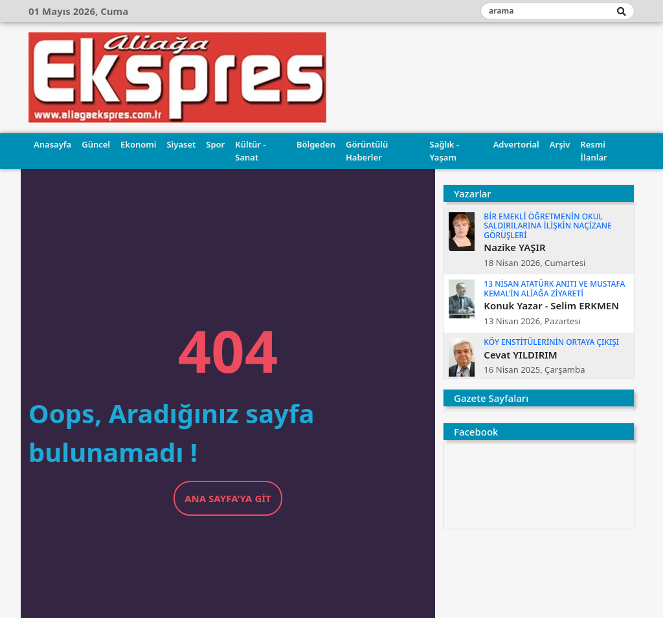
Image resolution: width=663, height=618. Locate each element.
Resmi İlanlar (593, 150)
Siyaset (181, 144)
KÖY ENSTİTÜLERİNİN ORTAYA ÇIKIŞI (551, 342)
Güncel (96, 144)
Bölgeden (316, 144)
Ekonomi (138, 144)
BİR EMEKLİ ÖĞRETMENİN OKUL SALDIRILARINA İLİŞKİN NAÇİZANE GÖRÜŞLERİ (547, 226)
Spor (215, 144)
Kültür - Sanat (250, 150)
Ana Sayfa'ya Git (228, 498)
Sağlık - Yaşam (444, 150)
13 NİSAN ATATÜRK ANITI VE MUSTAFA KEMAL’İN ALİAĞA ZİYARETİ (554, 288)
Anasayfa (52, 144)
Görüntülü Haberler (367, 150)
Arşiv (560, 144)
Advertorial (516, 144)
